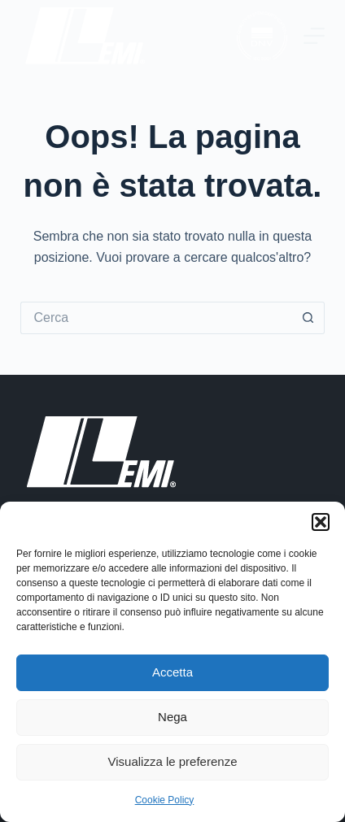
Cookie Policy (164, 800)
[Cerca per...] (155, 318)
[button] (320, 522)
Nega (172, 717)
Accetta (172, 672)
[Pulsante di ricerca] (308, 318)
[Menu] (314, 35)
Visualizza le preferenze (173, 761)
